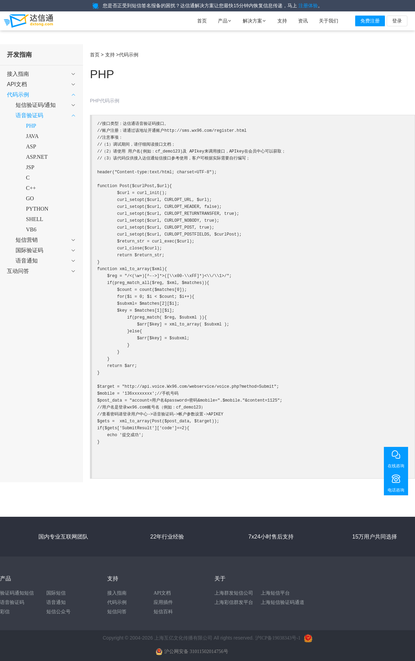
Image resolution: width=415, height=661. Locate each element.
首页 (202, 21)
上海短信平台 (275, 593)
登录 (397, 21)
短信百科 (163, 611)
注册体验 (308, 5)
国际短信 (56, 593)
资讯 (303, 21)
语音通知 (56, 602)
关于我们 (328, 21)
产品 (225, 21)
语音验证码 (12, 602)
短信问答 (117, 611)
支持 (282, 21)
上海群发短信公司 (233, 593)
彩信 (5, 611)
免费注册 (370, 21)
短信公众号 (58, 611)
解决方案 (254, 21)
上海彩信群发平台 (233, 602)
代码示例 (117, 602)
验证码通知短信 (17, 593)
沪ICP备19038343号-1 (278, 638)
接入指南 (117, 593)
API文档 (162, 593)
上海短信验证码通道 (282, 602)
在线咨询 (396, 465)
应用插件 (163, 602)
